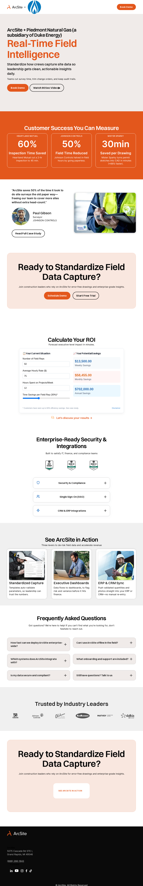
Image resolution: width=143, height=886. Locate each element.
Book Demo (126, 7)
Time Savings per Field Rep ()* (40, 394)
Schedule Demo (57, 295)
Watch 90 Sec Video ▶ (46, 87)
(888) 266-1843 (15, 861)
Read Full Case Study (28, 233)
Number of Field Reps (33, 358)
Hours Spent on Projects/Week (38, 382)
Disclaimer (116, 408)
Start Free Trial (85, 295)
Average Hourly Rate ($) (35, 370)
